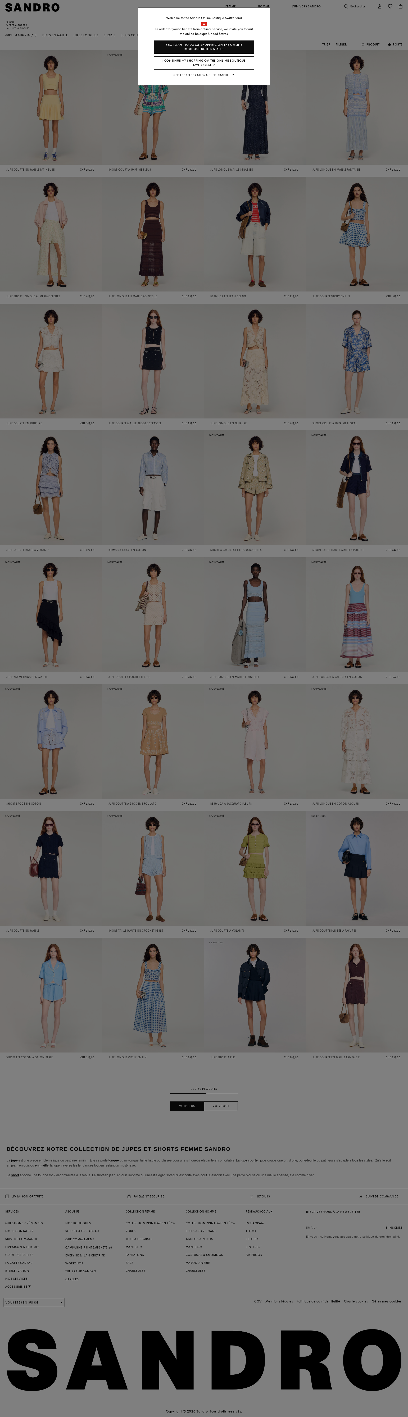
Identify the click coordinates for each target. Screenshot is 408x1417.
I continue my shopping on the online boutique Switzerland (204, 63)
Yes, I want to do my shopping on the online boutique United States (204, 47)
